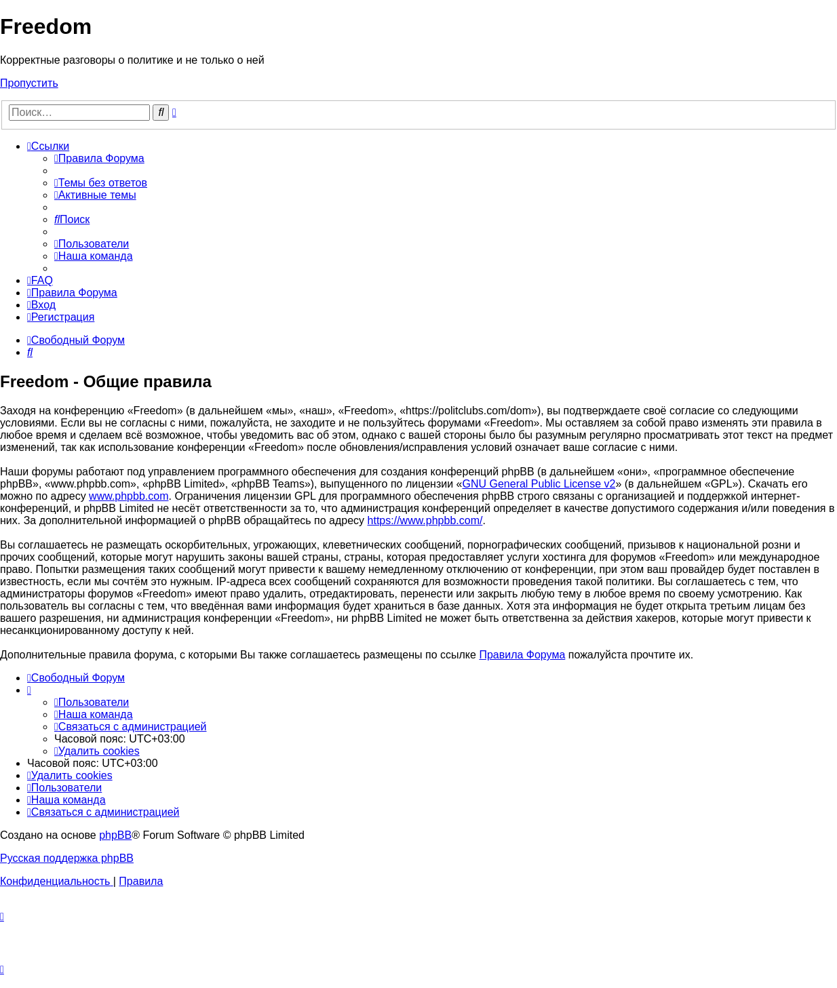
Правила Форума (522, 654)
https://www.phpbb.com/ (425, 520)
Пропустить (29, 83)
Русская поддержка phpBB (67, 858)
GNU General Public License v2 (539, 484)
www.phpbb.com (128, 496)
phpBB (115, 835)
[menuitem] (99, 158)
